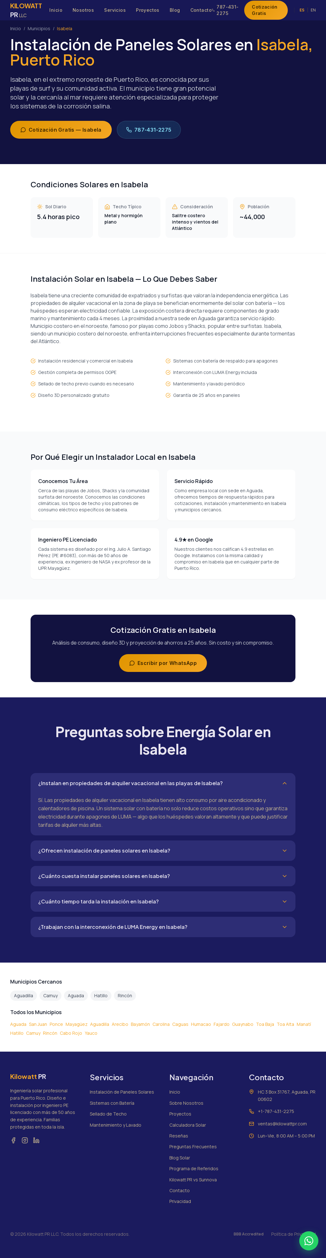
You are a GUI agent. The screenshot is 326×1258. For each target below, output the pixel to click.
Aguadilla (23, 995)
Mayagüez (77, 1024)
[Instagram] (25, 1140)
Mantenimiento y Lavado (115, 1125)
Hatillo (101, 995)
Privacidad (180, 1201)
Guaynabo (242, 1024)
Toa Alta (285, 1024)
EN (313, 10)
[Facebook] (13, 1140)
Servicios (115, 10)
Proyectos (147, 10)
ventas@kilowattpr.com (282, 1124)
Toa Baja (265, 1024)
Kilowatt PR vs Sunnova (193, 1180)
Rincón (125, 995)
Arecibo (120, 1024)
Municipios (39, 28)
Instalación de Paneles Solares (122, 1092)
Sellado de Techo (108, 1114)
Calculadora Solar (187, 1125)
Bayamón (140, 1024)
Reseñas (178, 1136)
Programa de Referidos (193, 1168)
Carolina (161, 1024)
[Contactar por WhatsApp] (308, 1240)
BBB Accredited (249, 1234)
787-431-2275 (225, 10)
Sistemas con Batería (112, 1103)
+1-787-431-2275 (276, 1111)
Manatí (304, 1024)
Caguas (180, 1024)
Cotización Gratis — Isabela (61, 130)
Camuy (50, 995)
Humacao (201, 1024)
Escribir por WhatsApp (163, 663)
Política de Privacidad (293, 1234)
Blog (175, 10)
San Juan (38, 1024)
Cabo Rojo (71, 1033)
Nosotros (83, 10)
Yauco (91, 1033)
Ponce (56, 1024)
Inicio (55, 10)
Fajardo (222, 1024)
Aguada (76, 995)
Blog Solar (179, 1158)
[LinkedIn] (36, 1140)
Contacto (201, 10)
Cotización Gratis (265, 10)
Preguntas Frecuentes (193, 1147)
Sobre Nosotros (186, 1103)
